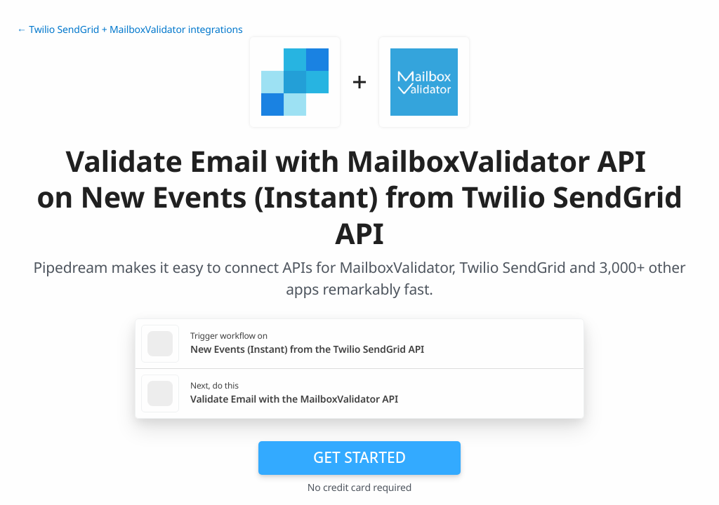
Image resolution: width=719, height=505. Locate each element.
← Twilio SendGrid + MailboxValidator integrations (129, 29)
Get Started (359, 457)
